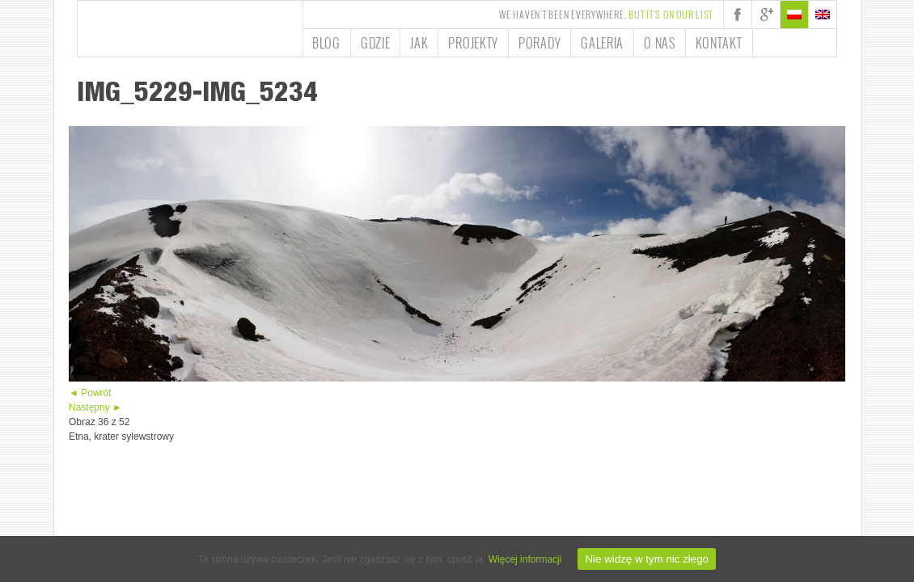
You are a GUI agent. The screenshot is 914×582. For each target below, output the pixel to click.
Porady (539, 43)
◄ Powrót (90, 393)
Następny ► (95, 407)
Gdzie (376, 43)
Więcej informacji (525, 559)
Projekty (473, 43)
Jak (419, 43)
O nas (659, 43)
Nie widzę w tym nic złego (647, 559)
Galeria (602, 43)
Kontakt (719, 43)
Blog (326, 43)
